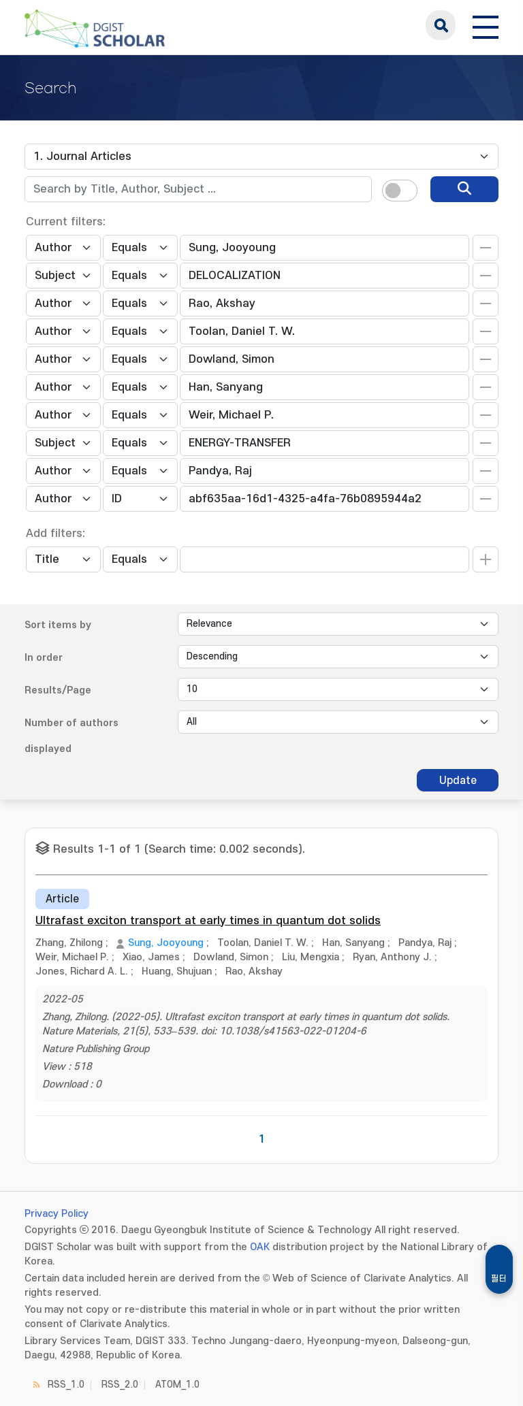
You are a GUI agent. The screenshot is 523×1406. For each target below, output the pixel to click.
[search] (464, 189)
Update (458, 780)
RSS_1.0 (66, 1384)
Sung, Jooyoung (166, 943)
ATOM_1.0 (177, 1384)
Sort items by (58, 625)
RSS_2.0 (119, 1384)
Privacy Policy (57, 1214)
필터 (499, 1279)
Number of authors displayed (71, 736)
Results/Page (58, 690)
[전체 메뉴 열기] (485, 25)
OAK (260, 1247)
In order (44, 658)
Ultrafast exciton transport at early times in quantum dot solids (208, 921)
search (441, 25)
